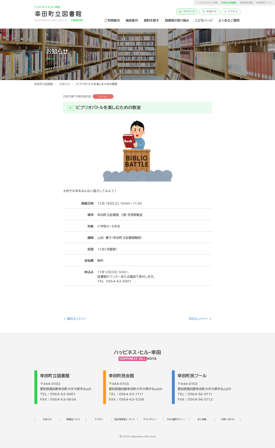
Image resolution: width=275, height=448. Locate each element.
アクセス (231, 11)
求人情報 (201, 419)
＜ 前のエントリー (74, 318)
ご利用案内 (112, 20)
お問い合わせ (228, 419)
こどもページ (204, 20)
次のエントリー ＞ (200, 318)
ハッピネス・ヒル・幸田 (207, 3)
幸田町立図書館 (43, 84)
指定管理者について (124, 419)
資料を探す (151, 20)
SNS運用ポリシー (176, 419)
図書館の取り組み (177, 20)
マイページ (187, 11)
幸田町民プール (263, 3)
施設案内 (132, 20)
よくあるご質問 (228, 20)
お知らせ (209, 11)
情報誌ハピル (73, 419)
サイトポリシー (150, 419)
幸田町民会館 (246, 3)
